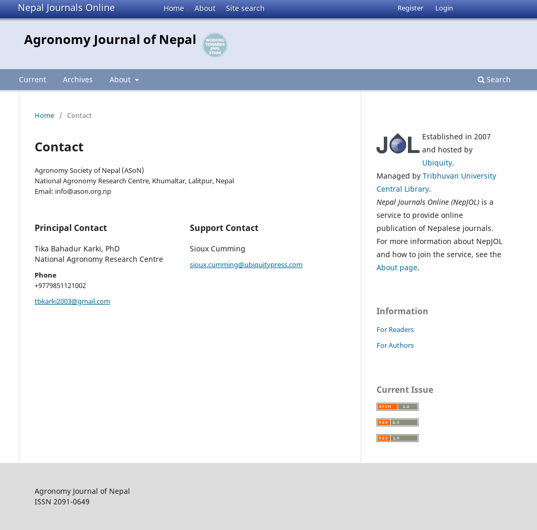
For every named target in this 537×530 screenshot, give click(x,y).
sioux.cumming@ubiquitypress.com (246, 264)
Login (444, 8)
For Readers (395, 329)
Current (32, 79)
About (205, 8)
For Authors (395, 345)
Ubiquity (437, 163)
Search (494, 79)
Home (174, 8)
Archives (78, 79)
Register (410, 8)
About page (397, 267)
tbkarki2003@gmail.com (72, 301)
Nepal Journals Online (66, 7)
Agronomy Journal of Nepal (110, 39)
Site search (245, 8)
